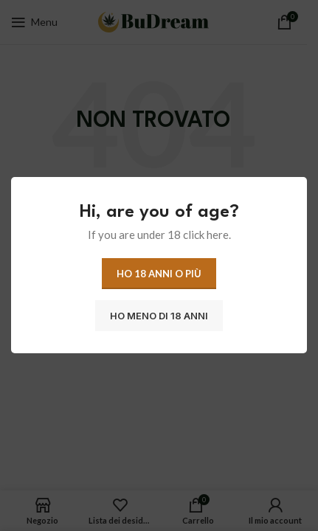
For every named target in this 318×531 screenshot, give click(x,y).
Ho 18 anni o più (159, 274)
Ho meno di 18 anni (159, 316)
